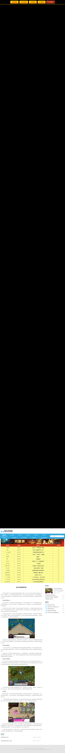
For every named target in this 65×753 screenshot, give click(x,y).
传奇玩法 (44, 534)
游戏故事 (36, 534)
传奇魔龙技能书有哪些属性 (50, 595)
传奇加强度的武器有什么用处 (6, 740)
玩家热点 (20, 534)
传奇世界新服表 (44, 537)
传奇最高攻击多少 (51, 608)
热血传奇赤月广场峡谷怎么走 (53, 606)
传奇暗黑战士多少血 (4, 737)
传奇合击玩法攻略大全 (58, 588)
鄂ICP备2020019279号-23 (46, 749)
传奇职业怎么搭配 (51, 604)
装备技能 (28, 534)
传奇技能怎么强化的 (49, 598)
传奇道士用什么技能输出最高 (53, 612)
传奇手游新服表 (24, 537)
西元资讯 (12, 534)
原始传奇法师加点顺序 (52, 610)
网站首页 (4, 535)
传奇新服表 (14, 537)
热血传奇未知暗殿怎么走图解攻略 (51, 597)
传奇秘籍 (4, 537)
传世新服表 (34, 537)
